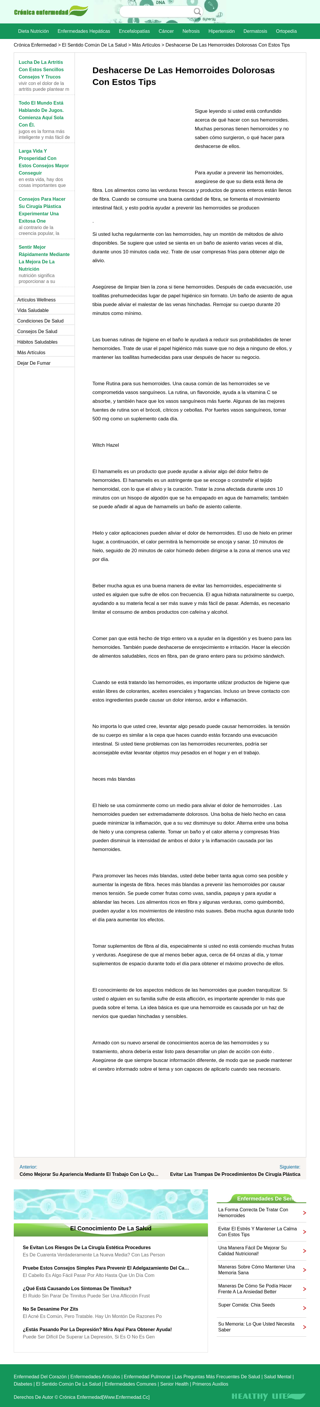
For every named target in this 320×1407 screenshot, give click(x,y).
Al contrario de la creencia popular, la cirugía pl (39, 233)
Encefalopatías (134, 31)
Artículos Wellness (36, 299)
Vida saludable (33, 310)
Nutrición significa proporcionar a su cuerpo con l (37, 281)
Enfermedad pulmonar (147, 1376)
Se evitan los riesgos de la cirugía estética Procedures (87, 1247)
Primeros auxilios (210, 1384)
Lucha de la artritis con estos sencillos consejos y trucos (41, 69)
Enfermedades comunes (130, 1384)
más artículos (146, 44)
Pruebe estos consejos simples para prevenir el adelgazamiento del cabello (106, 1268)
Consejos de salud (37, 331)
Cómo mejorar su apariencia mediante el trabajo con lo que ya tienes (90, 1174)
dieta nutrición (33, 31)
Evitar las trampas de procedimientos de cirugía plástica (235, 1174)
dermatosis (255, 31)
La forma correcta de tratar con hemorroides (253, 1212)
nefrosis (191, 31)
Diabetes (23, 1384)
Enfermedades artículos (95, 1376)
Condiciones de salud (40, 320)
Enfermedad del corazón (40, 1376)
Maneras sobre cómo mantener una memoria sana (256, 1269)
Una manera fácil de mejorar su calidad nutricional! (252, 1250)
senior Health (174, 1384)
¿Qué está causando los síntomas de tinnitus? (77, 1288)
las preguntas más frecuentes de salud (217, 1376)
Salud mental (277, 1376)
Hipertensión (222, 31)
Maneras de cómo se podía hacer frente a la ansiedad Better (255, 1288)
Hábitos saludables (37, 342)
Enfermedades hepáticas (84, 31)
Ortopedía (286, 31)
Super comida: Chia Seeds (246, 1304)
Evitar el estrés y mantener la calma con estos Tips (257, 1231)
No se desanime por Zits (50, 1309)
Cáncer (166, 31)
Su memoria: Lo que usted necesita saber (256, 1326)
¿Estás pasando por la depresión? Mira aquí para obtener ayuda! (97, 1329)
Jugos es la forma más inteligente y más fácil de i (44, 137)
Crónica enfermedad (35, 44)
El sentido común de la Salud (94, 44)
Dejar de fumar (34, 363)
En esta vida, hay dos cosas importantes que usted (42, 185)
